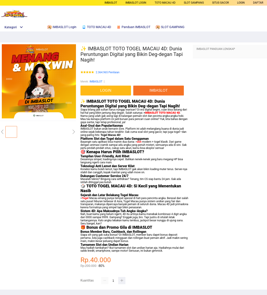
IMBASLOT (111, 2)
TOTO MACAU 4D (165, 2)
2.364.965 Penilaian (107, 72)
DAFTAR (258, 2)
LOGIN (241, 2)
